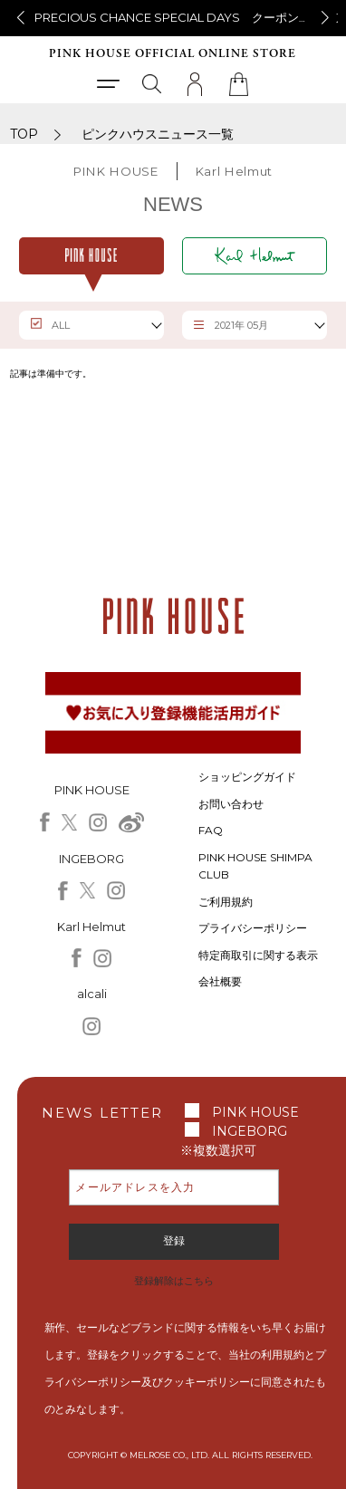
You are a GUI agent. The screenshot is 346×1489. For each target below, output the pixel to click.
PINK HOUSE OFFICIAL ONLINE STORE (172, 54)
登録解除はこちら (174, 1280)
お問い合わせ (231, 804)
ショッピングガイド (247, 776)
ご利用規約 (225, 901)
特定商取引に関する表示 (258, 955)
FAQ (210, 830)
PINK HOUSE (255, 1112)
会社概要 (220, 981)
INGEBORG (249, 1131)
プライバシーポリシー (252, 928)
